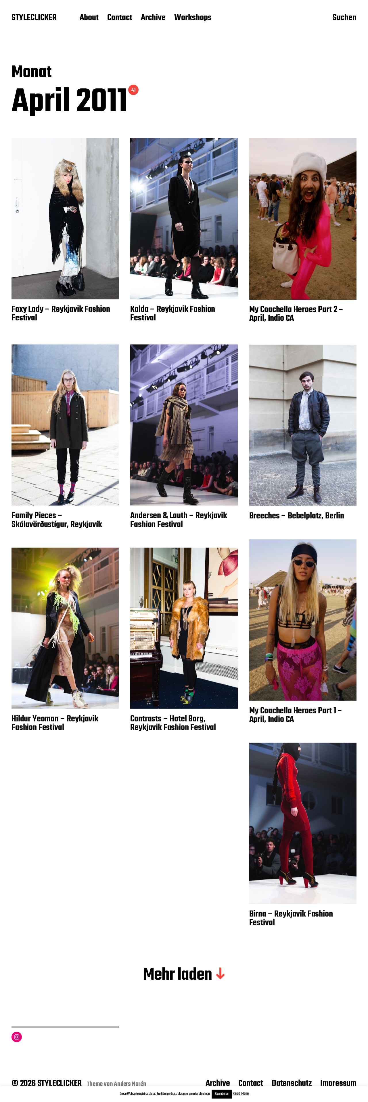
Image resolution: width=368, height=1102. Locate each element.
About (89, 18)
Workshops (193, 18)
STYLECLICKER (34, 18)
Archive (153, 18)
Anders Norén (130, 1084)
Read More (241, 1094)
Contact (119, 18)
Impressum (338, 1083)
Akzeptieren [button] (222, 1094)
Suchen (344, 18)
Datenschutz (292, 1083)
